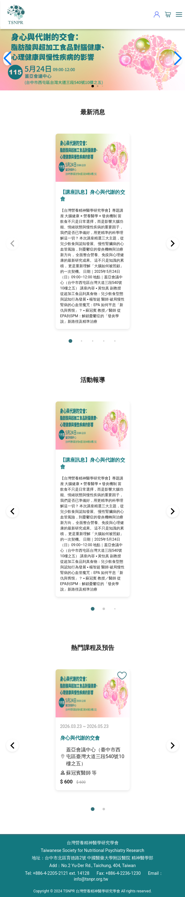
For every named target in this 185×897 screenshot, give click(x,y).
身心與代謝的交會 (80, 738)
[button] (92, 86)
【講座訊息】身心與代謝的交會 (92, 195)
